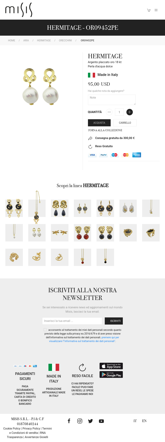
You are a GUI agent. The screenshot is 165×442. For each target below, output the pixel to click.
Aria (26, 40)
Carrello (125, 122)
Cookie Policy (11, 428)
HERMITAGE (44, 40)
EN (144, 421)
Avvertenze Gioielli (36, 437)
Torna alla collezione (105, 130)
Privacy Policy (31, 428)
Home (11, 40)
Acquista (99, 122)
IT (135, 421)
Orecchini (65, 40)
